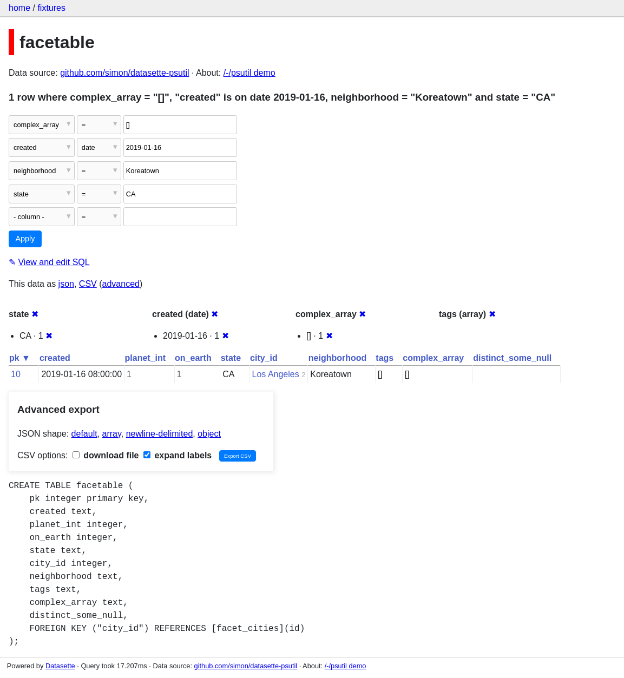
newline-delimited (159, 433)
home (19, 7)
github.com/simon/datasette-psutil (124, 72)
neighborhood (337, 358)
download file (106, 455)
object (209, 433)
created (55, 358)
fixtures (51, 7)
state (231, 358)
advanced (121, 283)
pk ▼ (19, 358)
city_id (264, 358)
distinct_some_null (512, 358)
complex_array (433, 358)
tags (384, 358)
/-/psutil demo (249, 72)
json (66, 283)
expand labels (177, 455)
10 (16, 374)
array (111, 433)
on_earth (193, 358)
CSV (88, 283)
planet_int (145, 358)
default (84, 433)
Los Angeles (275, 374)
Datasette (60, 666)
